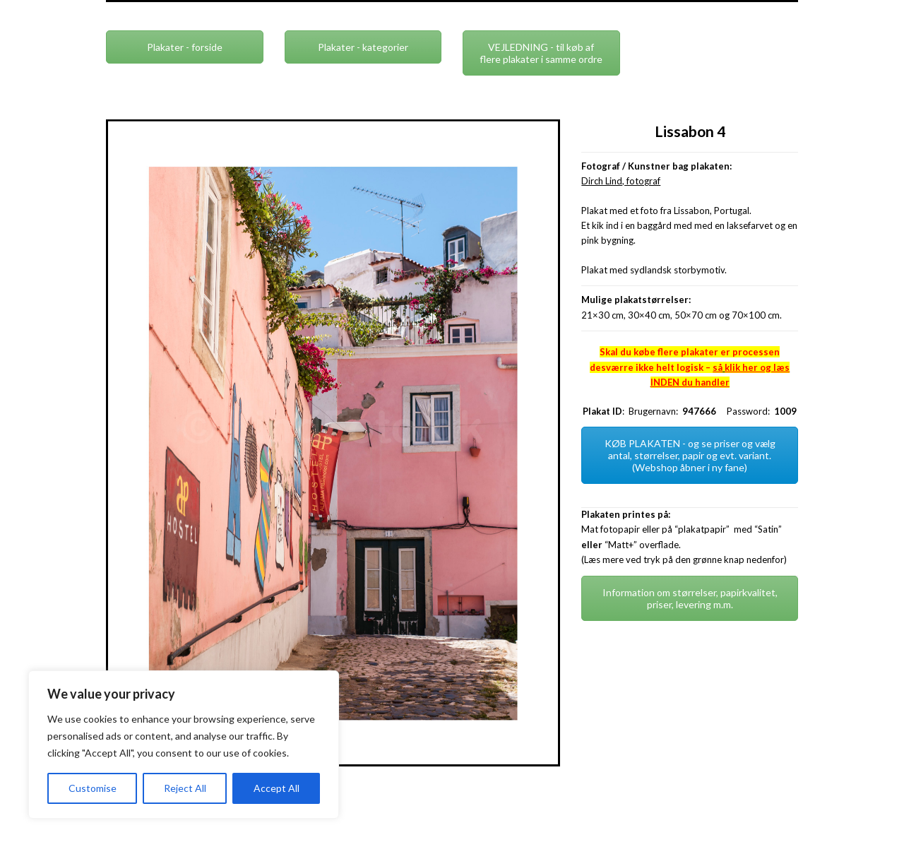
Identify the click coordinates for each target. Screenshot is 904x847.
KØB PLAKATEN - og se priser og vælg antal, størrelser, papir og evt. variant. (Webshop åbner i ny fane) (690, 455)
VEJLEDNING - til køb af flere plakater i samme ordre (541, 53)
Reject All (185, 788)
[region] (183, 744)
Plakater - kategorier (363, 47)
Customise (93, 788)
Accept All (276, 788)
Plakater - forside (184, 47)
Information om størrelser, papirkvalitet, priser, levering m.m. (690, 598)
